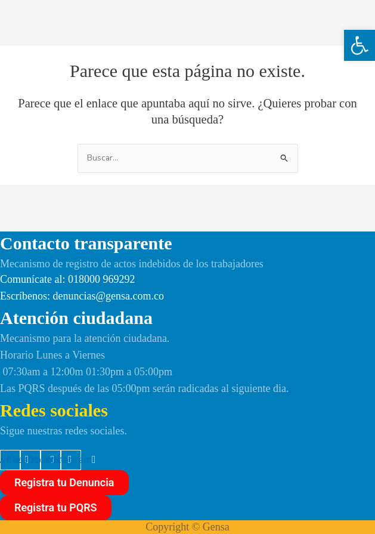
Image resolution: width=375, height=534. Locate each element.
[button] (359, 45)
